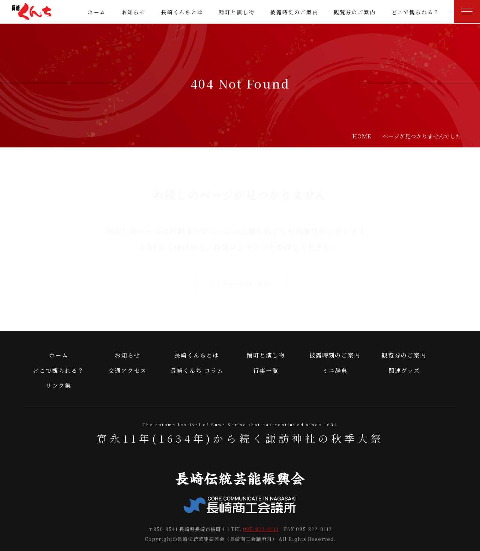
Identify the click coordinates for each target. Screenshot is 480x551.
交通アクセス (127, 370)
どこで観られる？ (416, 12)
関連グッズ (404, 370)
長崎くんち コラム (197, 370)
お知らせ (134, 12)
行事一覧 (266, 370)
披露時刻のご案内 (294, 12)
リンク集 (58, 385)
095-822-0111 (261, 529)
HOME (361, 136)
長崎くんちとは (182, 12)
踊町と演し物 (237, 12)
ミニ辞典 (335, 370)
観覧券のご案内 (355, 12)
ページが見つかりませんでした (421, 136)
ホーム (97, 12)
